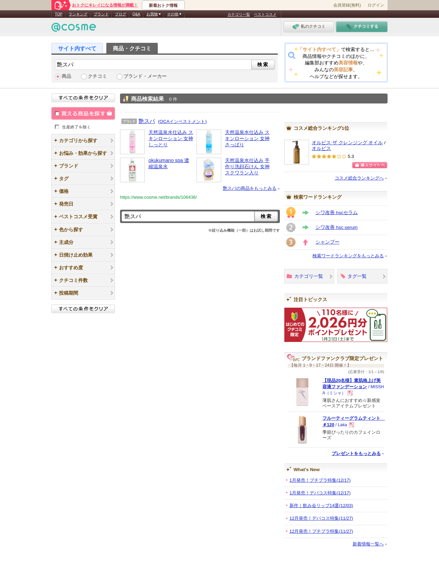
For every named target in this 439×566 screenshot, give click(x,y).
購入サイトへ (369, 165)
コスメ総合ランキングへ (359, 178)
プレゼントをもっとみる (356, 453)
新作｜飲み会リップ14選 (321, 505)
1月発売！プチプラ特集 (320, 480)
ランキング (78, 14)
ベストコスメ (265, 14)
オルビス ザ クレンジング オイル (347, 142)
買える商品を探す (83, 113)
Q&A (136, 14)
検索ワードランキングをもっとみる (348, 255)
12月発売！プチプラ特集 (321, 531)
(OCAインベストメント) (182, 121)
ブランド (101, 14)
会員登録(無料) (347, 5)
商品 (66, 76)
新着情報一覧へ (368, 543)
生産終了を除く (76, 127)
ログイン (376, 5)
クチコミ (97, 76)
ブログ (120, 14)
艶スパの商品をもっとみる (249, 188)
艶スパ (147, 121)
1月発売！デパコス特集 (320, 492)
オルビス (321, 148)
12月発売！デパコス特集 (321, 518)
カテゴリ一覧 (238, 14)
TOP (58, 14)
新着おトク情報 (163, 5)
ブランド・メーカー (145, 76)
